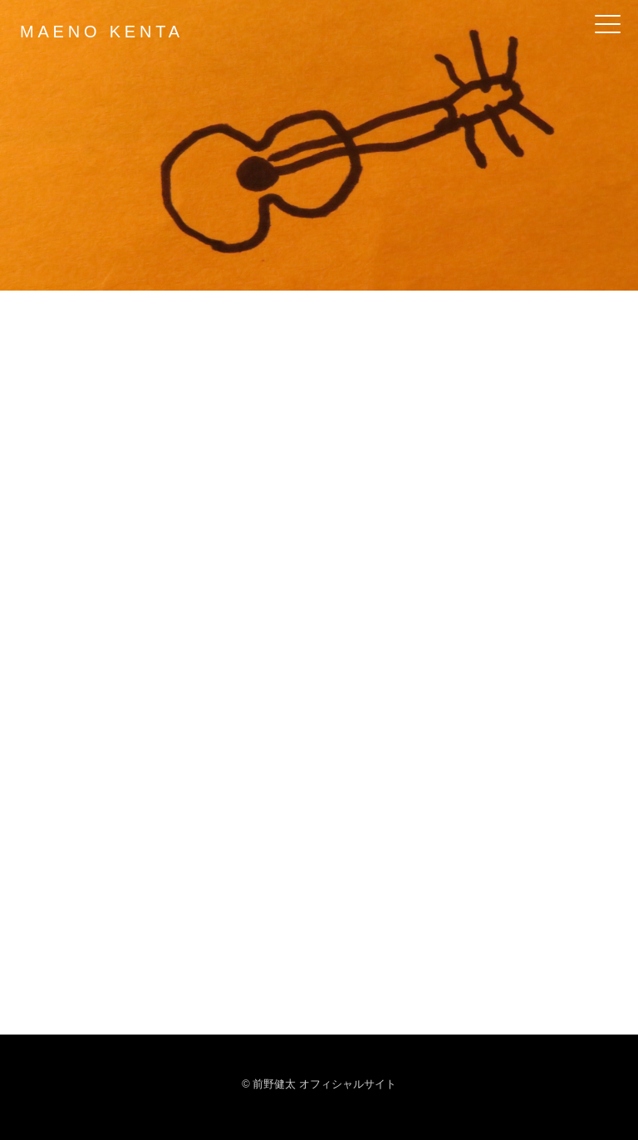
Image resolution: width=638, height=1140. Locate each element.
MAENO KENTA (102, 31)
